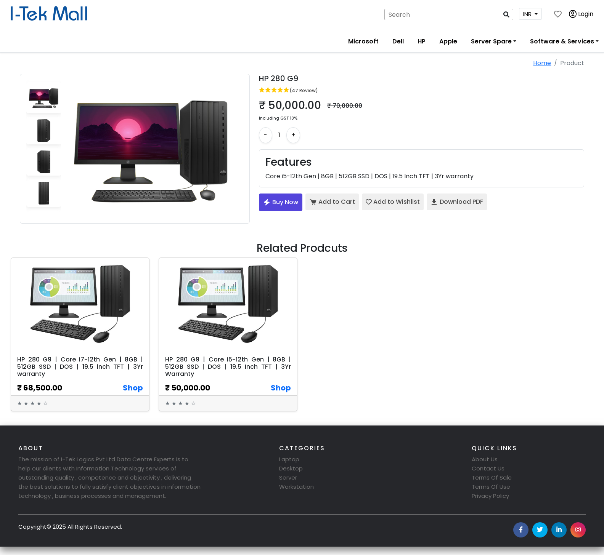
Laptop (289, 459)
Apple (448, 41)
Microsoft (363, 41)
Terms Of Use (491, 487)
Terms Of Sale (492, 477)
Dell (398, 41)
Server (288, 477)
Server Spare (491, 41)
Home (542, 63)
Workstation (296, 487)
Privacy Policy (490, 496)
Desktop (291, 468)
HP (422, 41)
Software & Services (562, 41)
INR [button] (528, 14)
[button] (506, 14)
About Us (485, 459)
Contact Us (488, 468)
